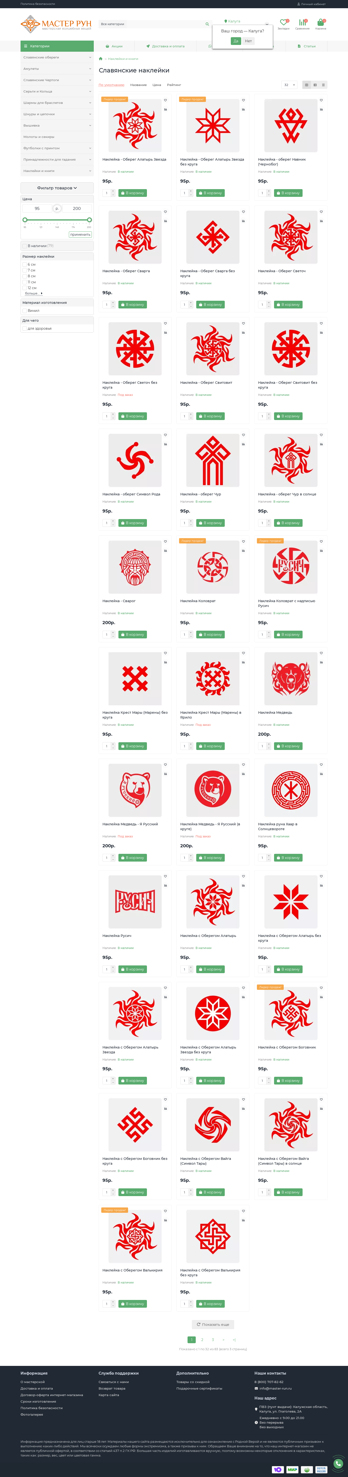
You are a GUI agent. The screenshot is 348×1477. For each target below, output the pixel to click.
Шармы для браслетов (43, 103)
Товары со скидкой (193, 1382)
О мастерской (33, 1382)
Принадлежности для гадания (49, 159)
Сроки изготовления (38, 1401)
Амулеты (31, 69)
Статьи (306, 46)
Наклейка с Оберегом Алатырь (208, 936)
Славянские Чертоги (41, 80)
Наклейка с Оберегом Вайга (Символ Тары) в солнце (283, 1161)
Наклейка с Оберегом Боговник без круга (134, 1161)
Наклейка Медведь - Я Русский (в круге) (210, 826)
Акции (114, 46)
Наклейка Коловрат (198, 601)
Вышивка (31, 125)
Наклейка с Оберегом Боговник (287, 1047)
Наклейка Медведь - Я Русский (130, 824)
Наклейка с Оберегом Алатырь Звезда (130, 1049)
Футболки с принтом (41, 148)
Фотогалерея (32, 1414)
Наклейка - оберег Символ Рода (131, 494)
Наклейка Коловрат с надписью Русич (286, 603)
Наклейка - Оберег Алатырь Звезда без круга (212, 161)
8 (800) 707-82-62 (268, 1382)
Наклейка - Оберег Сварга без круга (207, 273)
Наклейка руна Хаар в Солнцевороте (277, 826)
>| (234, 1340)
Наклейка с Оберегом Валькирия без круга (210, 1272)
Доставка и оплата (165, 46)
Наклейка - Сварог (119, 601)
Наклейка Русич (116, 936)
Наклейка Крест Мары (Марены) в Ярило (210, 715)
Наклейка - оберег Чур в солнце (287, 494)
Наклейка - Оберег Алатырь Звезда (134, 159)
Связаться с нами (114, 1382)
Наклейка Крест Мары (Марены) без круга (135, 715)
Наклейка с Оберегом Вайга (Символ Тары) (205, 1161)
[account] (311, 4)
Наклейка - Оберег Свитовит (206, 382)
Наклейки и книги (38, 171)
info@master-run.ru (276, 1388)
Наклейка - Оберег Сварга (126, 271)
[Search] (170, 24)
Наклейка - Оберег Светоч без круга (129, 385)
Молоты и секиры (38, 137)
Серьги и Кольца (37, 91)
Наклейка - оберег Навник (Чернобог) (282, 161)
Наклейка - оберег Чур (200, 494)
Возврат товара (112, 1388)
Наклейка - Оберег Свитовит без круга (287, 385)
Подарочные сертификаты (199, 1388)
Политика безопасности (38, 4)
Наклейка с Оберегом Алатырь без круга (289, 938)
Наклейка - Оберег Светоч (282, 271)
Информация (34, 1373)
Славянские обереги (41, 57)
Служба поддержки (119, 1373)
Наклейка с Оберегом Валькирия (132, 1270)
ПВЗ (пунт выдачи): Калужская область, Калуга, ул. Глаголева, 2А (293, 1409)
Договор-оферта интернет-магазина (52, 1395)
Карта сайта (109, 1395)
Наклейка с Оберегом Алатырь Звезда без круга (208, 1049)
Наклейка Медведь (275, 712)
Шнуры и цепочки (39, 114)
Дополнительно (192, 1373)
